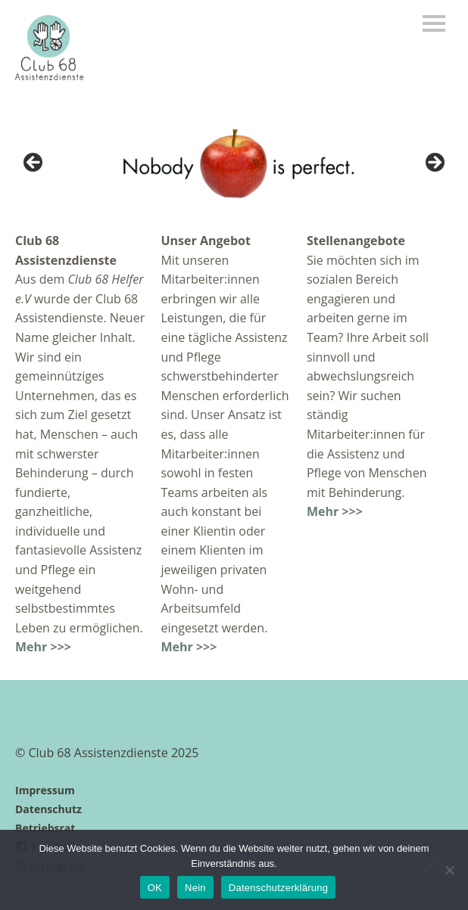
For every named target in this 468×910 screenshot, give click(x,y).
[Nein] (449, 869)
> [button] (434, 163)
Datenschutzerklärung (278, 887)
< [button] (34, 163)
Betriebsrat (45, 828)
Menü (434, 23)
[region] (234, 167)
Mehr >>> (43, 646)
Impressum (45, 790)
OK (155, 887)
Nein (195, 887)
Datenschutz (48, 809)
